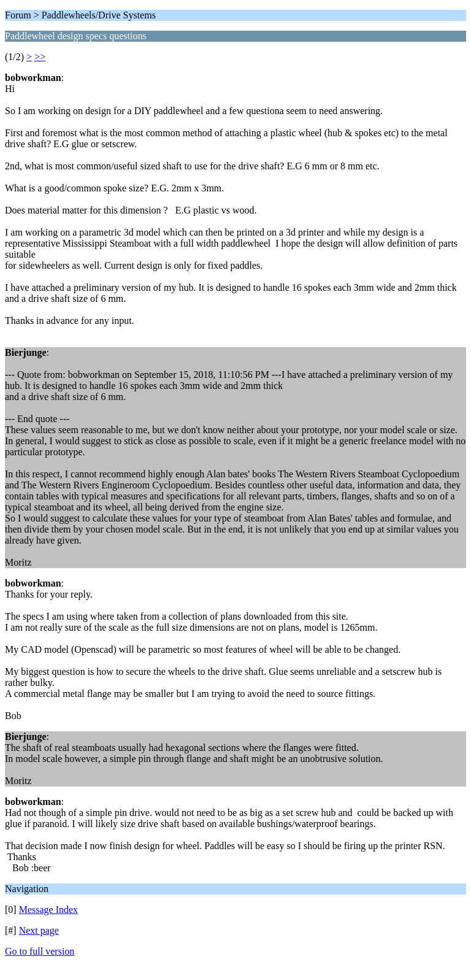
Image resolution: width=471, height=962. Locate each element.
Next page (39, 930)
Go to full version (39, 951)
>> (39, 57)
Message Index (48, 909)
